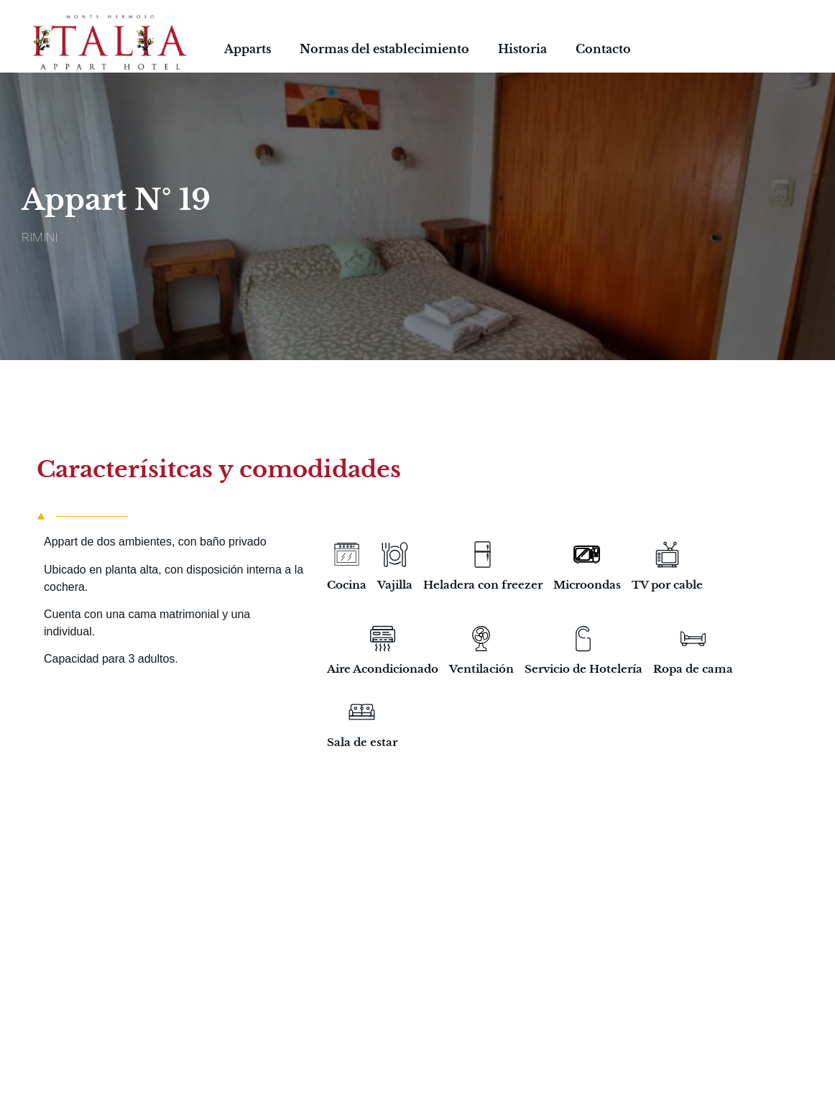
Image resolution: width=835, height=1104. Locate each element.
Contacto (603, 49)
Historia (522, 49)
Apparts (247, 49)
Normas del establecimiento (384, 49)
